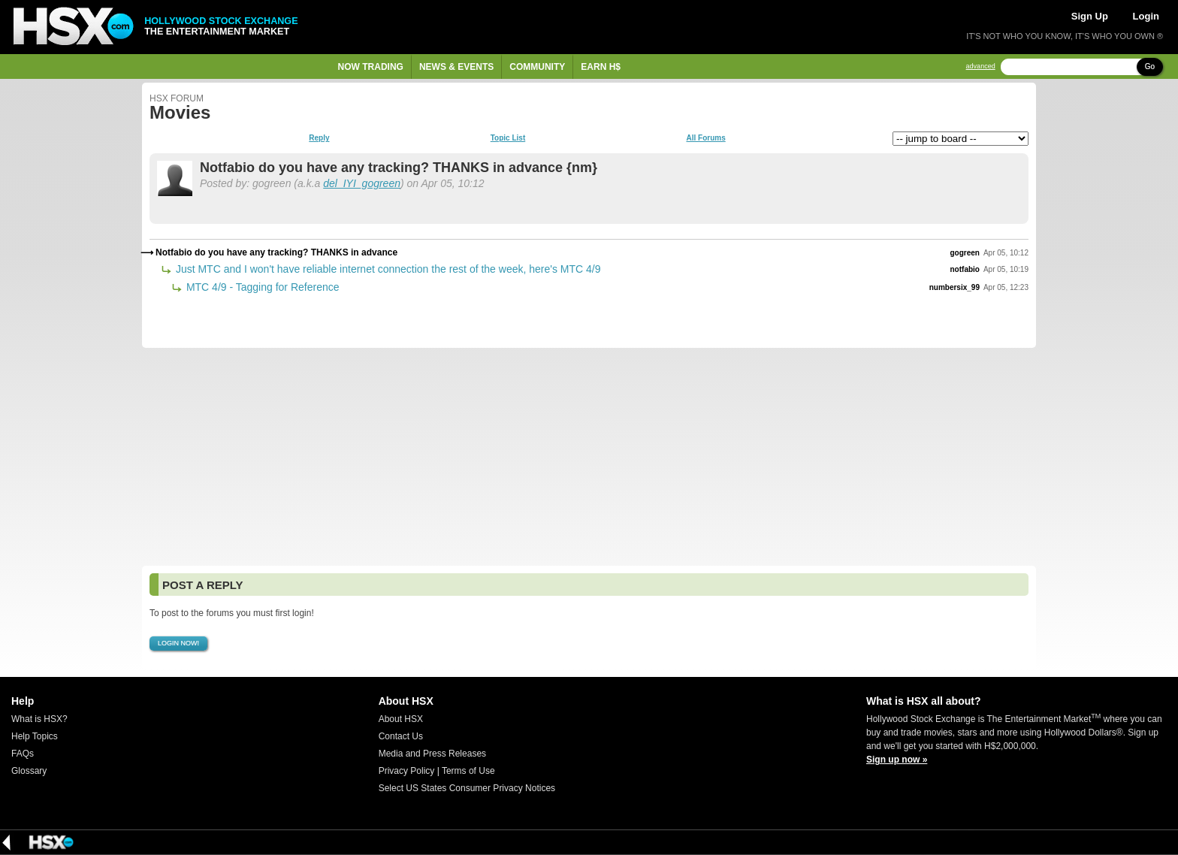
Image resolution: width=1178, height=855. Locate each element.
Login (1146, 16)
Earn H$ (601, 67)
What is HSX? (39, 719)
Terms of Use (468, 771)
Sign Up (1089, 16)
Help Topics (34, 736)
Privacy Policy (407, 771)
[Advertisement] (589, 457)
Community (537, 67)
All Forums (705, 138)
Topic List (508, 138)
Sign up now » (896, 759)
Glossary (29, 771)
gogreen (965, 253)
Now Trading (370, 67)
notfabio (965, 269)
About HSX (401, 719)
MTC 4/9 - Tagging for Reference (261, 287)
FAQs (22, 753)
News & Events (456, 67)
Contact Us (401, 736)
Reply (319, 138)
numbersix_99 (954, 287)
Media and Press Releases (432, 753)
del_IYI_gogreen (361, 183)
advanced (980, 66)
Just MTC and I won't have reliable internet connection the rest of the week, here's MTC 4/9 (387, 269)
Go (1150, 66)
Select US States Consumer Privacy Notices (467, 788)
